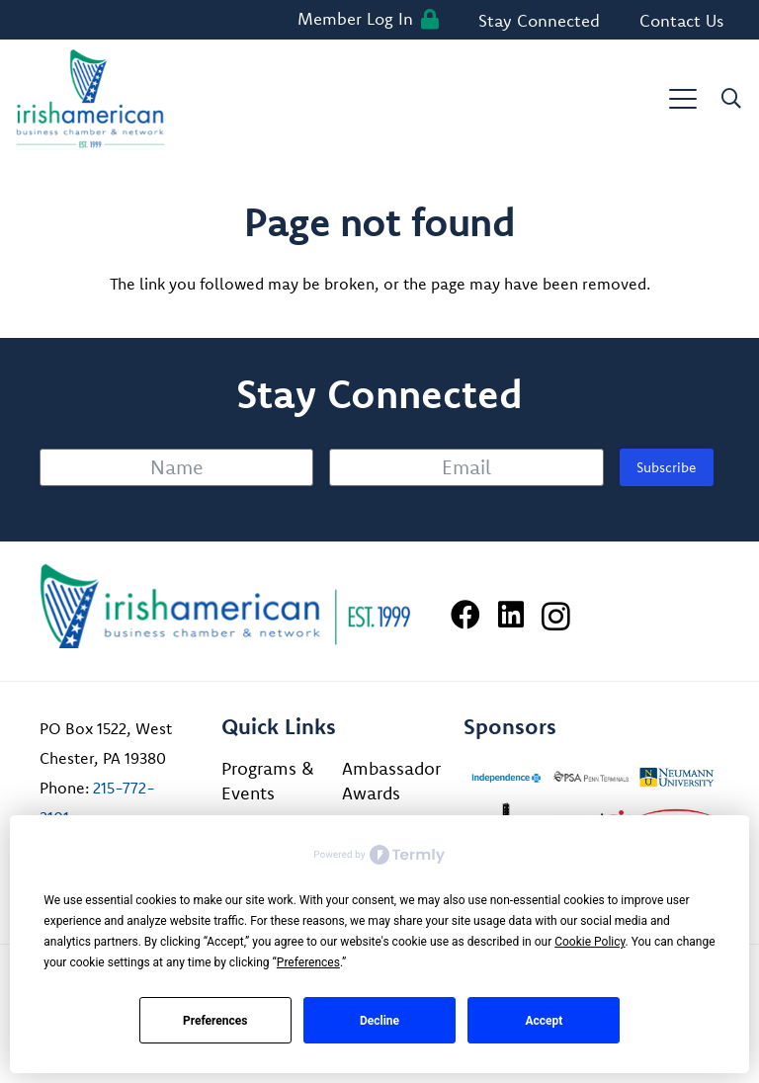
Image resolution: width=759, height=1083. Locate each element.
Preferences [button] (308, 962)
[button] (683, 99)
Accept (543, 1021)
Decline (379, 1021)
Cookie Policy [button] (589, 942)
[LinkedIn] (511, 614)
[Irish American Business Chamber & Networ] (225, 606)
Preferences (215, 1021)
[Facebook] (465, 614)
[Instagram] (556, 616)
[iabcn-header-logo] (90, 98)
